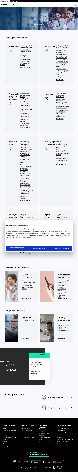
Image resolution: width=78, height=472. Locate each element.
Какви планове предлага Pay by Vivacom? (25, 105)
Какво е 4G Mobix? (25, 59)
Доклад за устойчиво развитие (11, 446)
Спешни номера (61, 430)
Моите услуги (62, 327)
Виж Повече (25, 67)
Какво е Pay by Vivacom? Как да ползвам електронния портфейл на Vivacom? (25, 97)
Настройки (66, 243)
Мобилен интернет (26, 430)
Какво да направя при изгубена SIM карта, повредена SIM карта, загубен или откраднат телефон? (26, 194)
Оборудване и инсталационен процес (25, 63)
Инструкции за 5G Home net (63, 292)
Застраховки (60, 437)
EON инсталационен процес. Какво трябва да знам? (39, 364)
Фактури (60, 328)
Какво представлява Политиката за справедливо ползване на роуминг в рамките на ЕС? (62, 113)
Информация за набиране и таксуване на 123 (28, 282)
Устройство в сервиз (63, 428)
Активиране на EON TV (63, 433)
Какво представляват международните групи (61, 159)
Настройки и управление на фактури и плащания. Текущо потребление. (26, 217)
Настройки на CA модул (63, 435)
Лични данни (42, 435)
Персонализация (39, 248)
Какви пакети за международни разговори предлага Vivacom (62, 152)
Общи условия (42, 431)
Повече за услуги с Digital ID (27, 288)
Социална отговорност (9, 437)
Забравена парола (63, 325)
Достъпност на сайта (63, 441)
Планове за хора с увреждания (65, 439)
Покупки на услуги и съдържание (26, 124)
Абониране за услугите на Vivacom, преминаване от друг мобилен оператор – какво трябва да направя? (26, 145)
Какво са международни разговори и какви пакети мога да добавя (61, 144)
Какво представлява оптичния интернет (26, 46)
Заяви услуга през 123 (28, 285)
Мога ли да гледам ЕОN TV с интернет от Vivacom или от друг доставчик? (62, 57)
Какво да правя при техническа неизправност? (39, 373)
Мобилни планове (25, 428)
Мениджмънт (6, 435)
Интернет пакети (26, 435)
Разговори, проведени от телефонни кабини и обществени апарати (62, 217)
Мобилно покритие (44, 433)
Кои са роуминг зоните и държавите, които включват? (61, 101)
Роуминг (41, 439)
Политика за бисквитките (46, 442)
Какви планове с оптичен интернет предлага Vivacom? (26, 51)
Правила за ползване (44, 437)
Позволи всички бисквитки (61, 248)
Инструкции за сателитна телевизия (62, 285)
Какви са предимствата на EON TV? (61, 75)
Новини (5, 439)
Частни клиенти (5, 1)
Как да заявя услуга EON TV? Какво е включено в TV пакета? (62, 64)
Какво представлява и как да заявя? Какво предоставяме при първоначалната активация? (62, 49)
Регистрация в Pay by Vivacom (26, 110)
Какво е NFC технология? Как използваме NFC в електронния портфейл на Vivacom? (25, 117)
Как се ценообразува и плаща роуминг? (62, 107)
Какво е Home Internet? (24, 56)
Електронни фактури (62, 443)
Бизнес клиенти (15, 1)
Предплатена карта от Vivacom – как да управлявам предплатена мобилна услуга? (26, 168)
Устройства (24, 433)
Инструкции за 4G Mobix (63, 296)
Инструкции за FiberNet (62, 289)
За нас (4, 428)
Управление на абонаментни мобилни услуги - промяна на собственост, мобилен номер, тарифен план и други (25, 157)
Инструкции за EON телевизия (63, 281)
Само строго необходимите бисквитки (16, 248)
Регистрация (62, 324)
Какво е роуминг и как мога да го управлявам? (61, 95)
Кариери (5, 441)
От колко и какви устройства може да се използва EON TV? (62, 70)
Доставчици (6, 443)
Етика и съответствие (9, 430)
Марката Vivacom (7, 433)
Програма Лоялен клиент (28, 437)
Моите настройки (63, 330)
